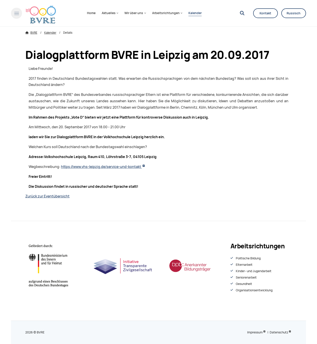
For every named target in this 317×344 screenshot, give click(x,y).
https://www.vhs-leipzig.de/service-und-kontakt (101, 166)
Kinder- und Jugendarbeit (253, 271)
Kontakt (265, 13)
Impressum (255, 332)
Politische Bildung (248, 258)
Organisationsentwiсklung (254, 290)
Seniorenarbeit (246, 277)
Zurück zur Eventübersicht (47, 196)
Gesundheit (244, 284)
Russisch (293, 13)
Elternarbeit (244, 265)
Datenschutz (279, 332)
